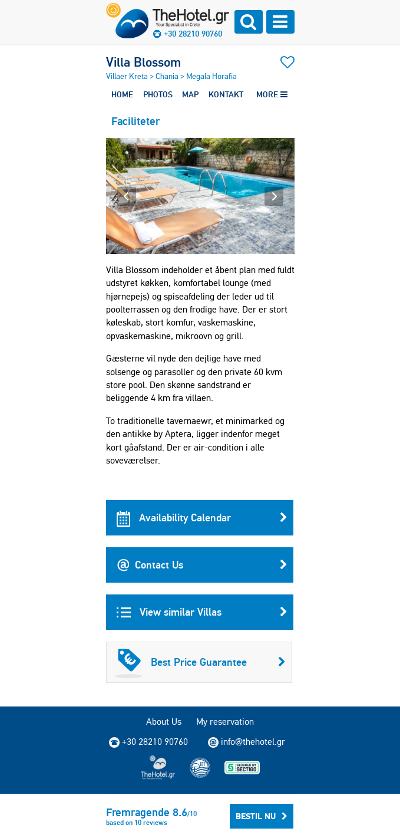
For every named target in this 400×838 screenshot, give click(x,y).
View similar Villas (202, 612)
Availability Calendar (202, 517)
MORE (271, 94)
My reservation (225, 721)
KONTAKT (226, 94)
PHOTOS (158, 94)
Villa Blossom (143, 62)
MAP (190, 94)
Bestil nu (261, 816)
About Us (163, 721)
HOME (122, 94)
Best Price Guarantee (200, 662)
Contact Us (202, 565)
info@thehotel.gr (246, 742)
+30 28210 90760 (193, 33)
